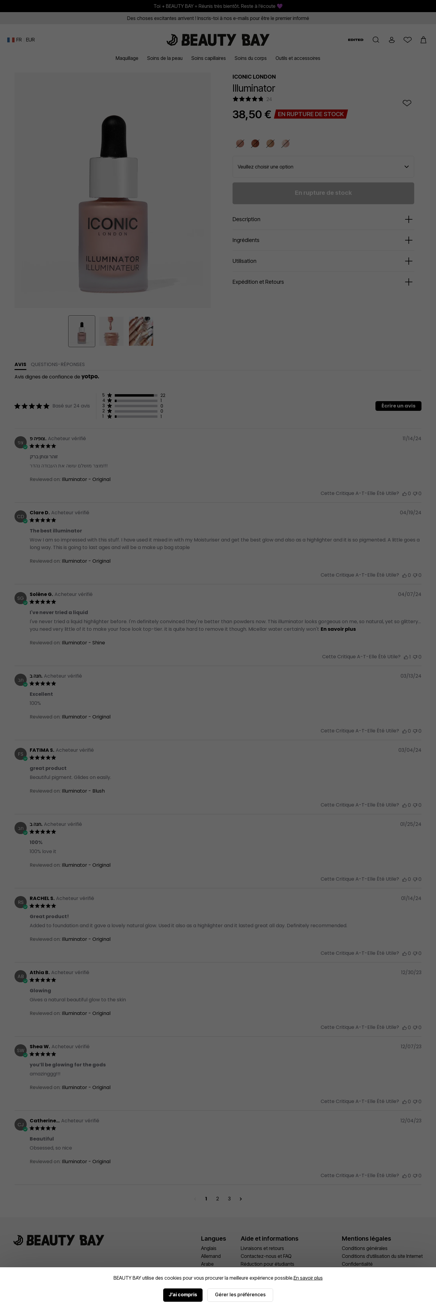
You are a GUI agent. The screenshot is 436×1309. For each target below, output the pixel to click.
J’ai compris (183, 1294)
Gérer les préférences (240, 1294)
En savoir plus (308, 1278)
